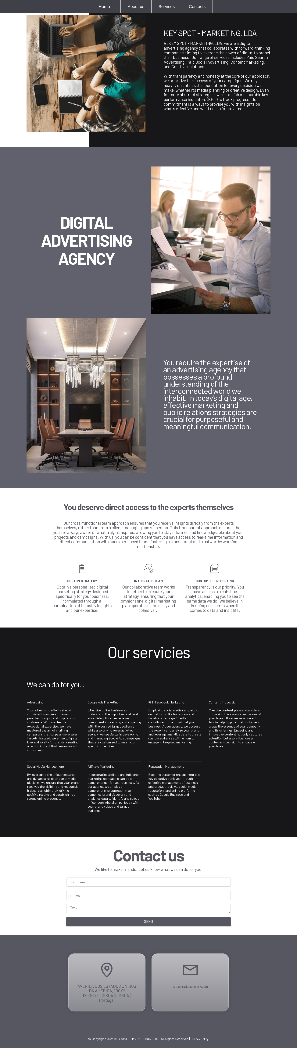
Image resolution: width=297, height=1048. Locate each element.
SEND (148, 921)
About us (134, 6)
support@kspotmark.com (190, 1005)
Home (102, 6)
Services (165, 6)
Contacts (195, 6)
